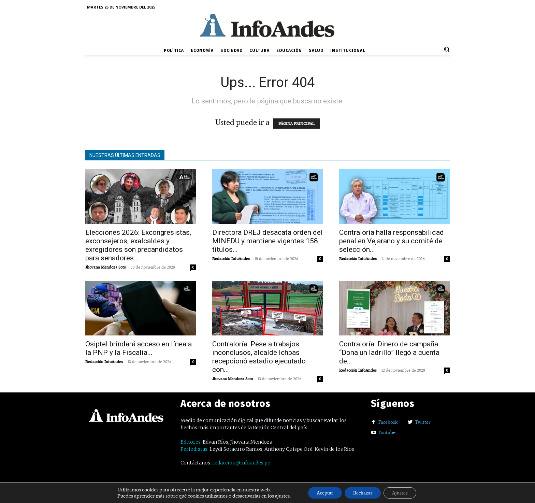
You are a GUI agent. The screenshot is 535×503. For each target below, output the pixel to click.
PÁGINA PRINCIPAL (296, 123)
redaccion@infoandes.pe (241, 463)
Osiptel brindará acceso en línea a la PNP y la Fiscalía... (138, 348)
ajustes (276, 495)
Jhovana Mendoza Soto (105, 267)
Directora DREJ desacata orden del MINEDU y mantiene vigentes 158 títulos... (267, 241)
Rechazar (363, 492)
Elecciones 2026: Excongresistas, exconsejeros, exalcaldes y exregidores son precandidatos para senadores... (138, 245)
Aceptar (321, 492)
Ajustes (404, 492)
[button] (447, 49)
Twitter (423, 422)
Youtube (386, 432)
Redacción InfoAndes (231, 258)
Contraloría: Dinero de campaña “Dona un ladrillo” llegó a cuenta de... (389, 352)
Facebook (388, 422)
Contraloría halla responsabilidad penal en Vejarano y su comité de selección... (391, 241)
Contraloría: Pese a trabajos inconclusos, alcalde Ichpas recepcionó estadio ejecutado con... (259, 357)
